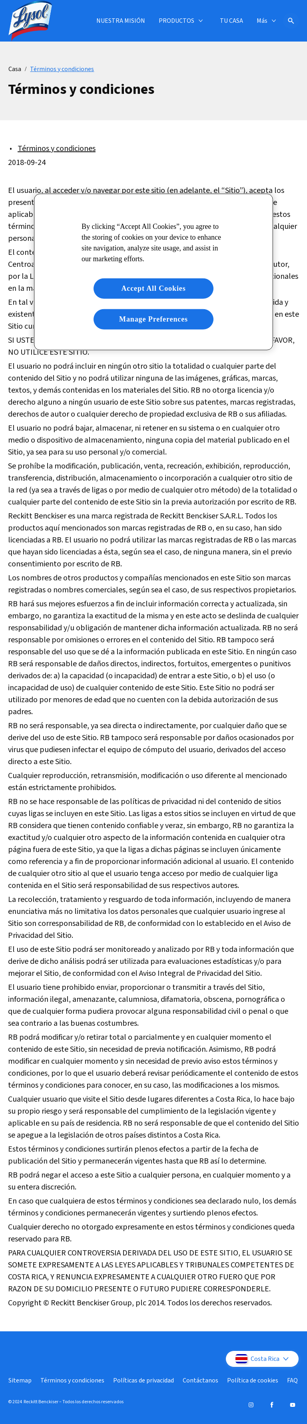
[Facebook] (271, 1404)
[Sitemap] (20, 1380)
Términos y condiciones (57, 148)
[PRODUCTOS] (176, 21)
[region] (153, 271)
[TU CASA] (231, 21)
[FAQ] (292, 1380)
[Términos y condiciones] (72, 1380)
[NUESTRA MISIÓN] (121, 21)
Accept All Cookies (153, 288)
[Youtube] (292, 1404)
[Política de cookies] (253, 1380)
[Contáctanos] (200, 1380)
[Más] (262, 21)
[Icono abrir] (291, 21)
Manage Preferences (153, 319)
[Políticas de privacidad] (143, 1380)
